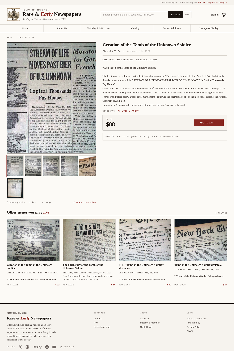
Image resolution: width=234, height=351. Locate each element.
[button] (51, 97)
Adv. (187, 14)
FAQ (96, 322)
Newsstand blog (102, 326)
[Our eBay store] (37, 347)
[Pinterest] (27, 347)
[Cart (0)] (224, 14)
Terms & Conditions (197, 318)
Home (25, 28)
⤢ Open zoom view (84, 202)
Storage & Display (208, 28)
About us (144, 318)
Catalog (135, 28)
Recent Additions (172, 28)
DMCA (190, 330)
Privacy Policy (193, 326)
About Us (62, 28)
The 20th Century (127, 110)
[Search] (175, 14)
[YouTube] (54, 347)
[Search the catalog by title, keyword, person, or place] (134, 14)
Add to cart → (209, 122)
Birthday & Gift (98, 28)
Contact (98, 318)
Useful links (146, 326)
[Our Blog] (67, 346)
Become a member (150, 322)
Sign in (214, 14)
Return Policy (193, 322)
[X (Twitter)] (20, 347)
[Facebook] (47, 347)
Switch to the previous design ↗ (212, 2)
